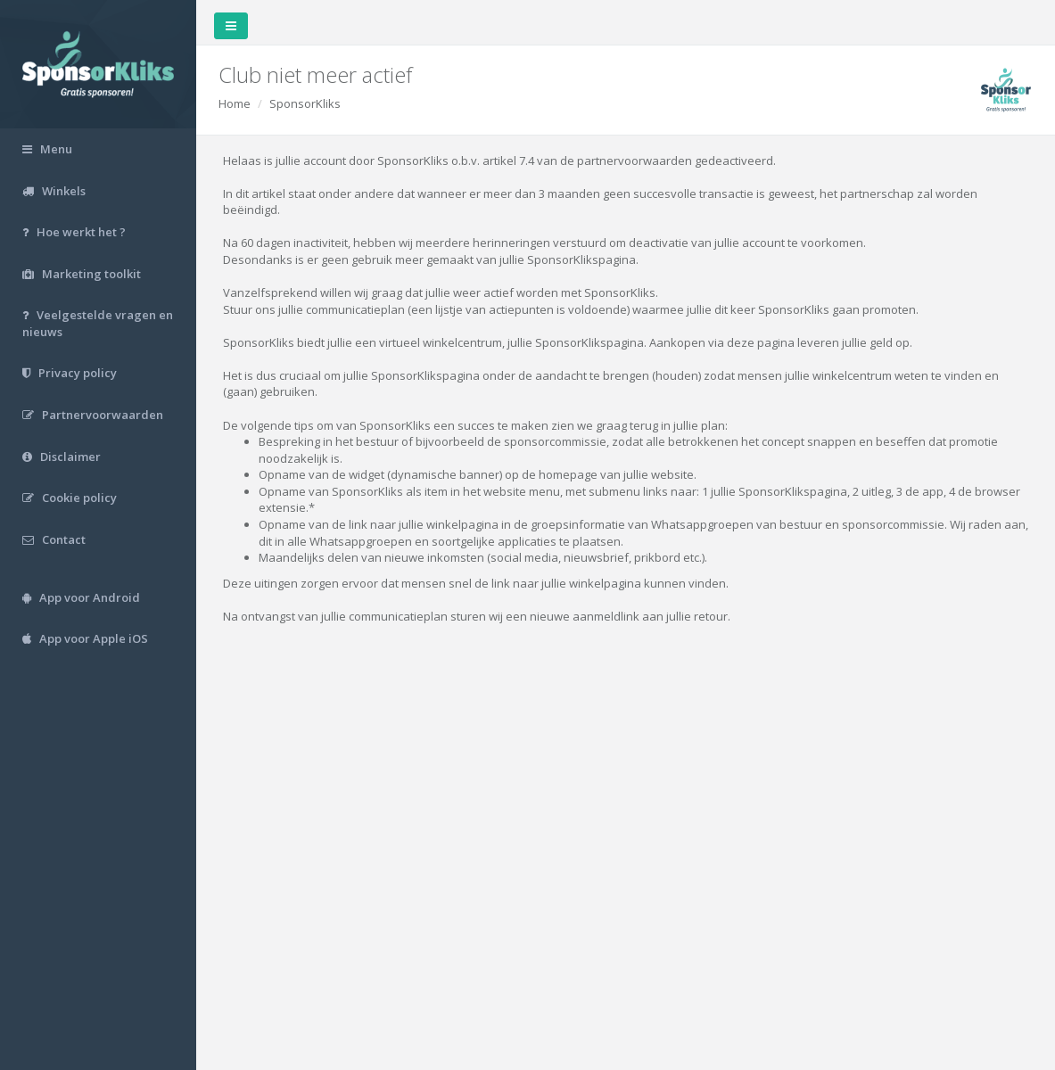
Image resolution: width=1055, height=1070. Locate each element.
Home (234, 103)
